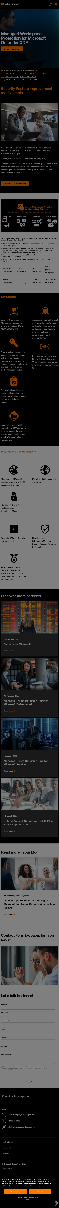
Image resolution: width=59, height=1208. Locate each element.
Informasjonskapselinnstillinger (28, 1198)
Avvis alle (39, 1192)
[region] (27, 1189)
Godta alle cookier (15, 1192)
